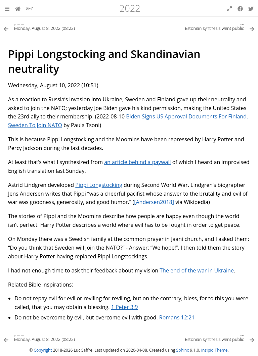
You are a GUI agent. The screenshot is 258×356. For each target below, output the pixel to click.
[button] (7, 8)
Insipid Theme (214, 350)
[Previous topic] (66, 26)
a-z (29, 8)
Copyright (43, 350)
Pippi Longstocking (98, 185)
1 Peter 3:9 (124, 307)
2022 (130, 8)
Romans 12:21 (177, 317)
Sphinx (182, 350)
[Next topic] (192, 26)
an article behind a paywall (137, 162)
